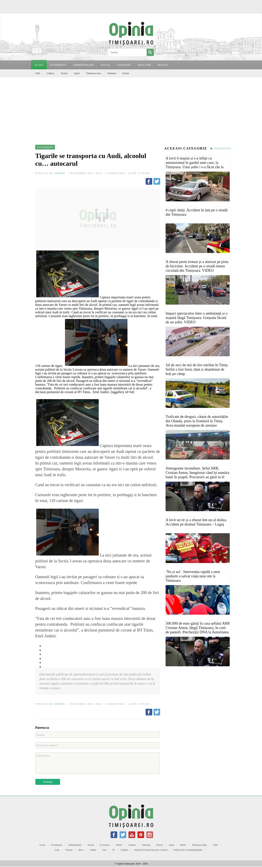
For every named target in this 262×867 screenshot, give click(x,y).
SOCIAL (105, 64)
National (111, 73)
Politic (119, 844)
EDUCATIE (144, 64)
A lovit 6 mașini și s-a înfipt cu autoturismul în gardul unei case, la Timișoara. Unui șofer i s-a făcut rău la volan (194, 164)
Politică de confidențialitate (188, 849)
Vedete (93, 849)
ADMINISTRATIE (83, 64)
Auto (57, 849)
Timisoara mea (93, 73)
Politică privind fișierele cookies (151, 849)
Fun (104, 849)
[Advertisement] (131, 109)
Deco (81, 849)
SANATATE (124, 64)
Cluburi (124, 849)
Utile (37, 73)
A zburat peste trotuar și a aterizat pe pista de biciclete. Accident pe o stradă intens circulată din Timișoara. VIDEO (197, 266)
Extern (125, 73)
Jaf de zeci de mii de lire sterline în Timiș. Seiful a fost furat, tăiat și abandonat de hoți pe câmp (197, 369)
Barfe (183, 844)
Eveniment (56, 844)
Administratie (75, 844)
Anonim (59, 173)
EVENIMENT (58, 64)
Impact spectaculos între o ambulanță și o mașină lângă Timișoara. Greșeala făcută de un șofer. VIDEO (197, 317)
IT (113, 849)
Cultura (50, 73)
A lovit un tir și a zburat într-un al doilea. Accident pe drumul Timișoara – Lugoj (196, 522)
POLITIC (163, 64)
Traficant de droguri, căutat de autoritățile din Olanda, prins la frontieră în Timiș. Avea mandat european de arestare (197, 421)
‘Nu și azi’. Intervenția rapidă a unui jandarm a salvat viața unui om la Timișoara (193, 576)
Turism (64, 73)
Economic (105, 844)
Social (91, 844)
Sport (77, 73)
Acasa (39, 64)
